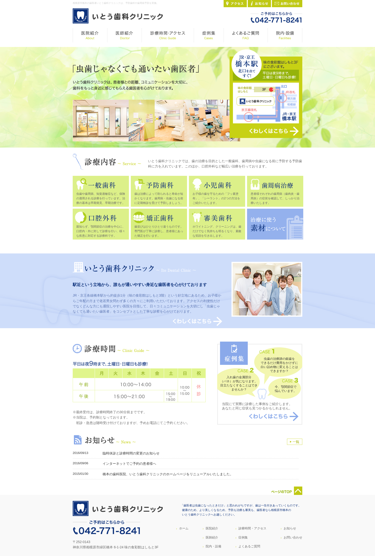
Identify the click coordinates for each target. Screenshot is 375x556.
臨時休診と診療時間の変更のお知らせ (131, 453)
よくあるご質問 (249, 546)
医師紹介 (212, 537)
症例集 (243, 537)
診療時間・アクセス (252, 528)
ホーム (183, 528)
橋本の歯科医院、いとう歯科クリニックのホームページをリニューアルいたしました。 (168, 474)
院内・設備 (213, 546)
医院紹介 (212, 528)
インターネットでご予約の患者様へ (129, 463)
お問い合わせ (293, 537)
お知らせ (290, 528)
